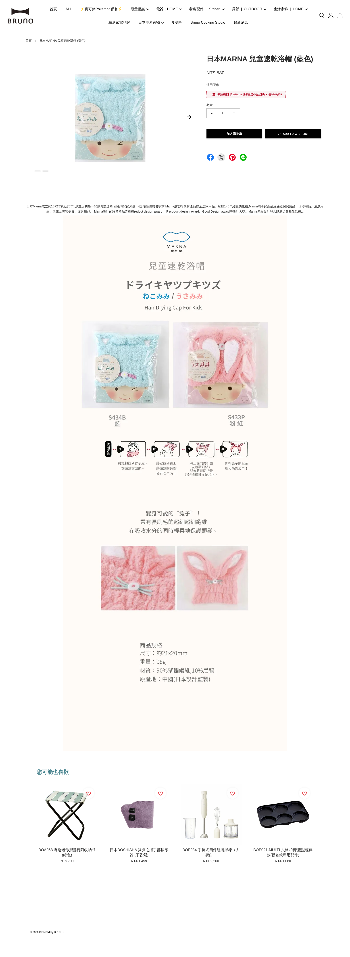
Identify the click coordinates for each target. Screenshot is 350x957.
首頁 (53, 9)
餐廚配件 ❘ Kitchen (207, 9)
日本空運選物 (151, 22)
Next (189, 117)
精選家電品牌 (119, 22)
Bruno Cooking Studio (207, 22)
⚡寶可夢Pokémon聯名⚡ (101, 9)
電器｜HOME (169, 9)
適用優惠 (212, 85)
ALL (68, 9)
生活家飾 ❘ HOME (291, 9)
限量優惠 (140, 9)
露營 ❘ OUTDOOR (249, 9)
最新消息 (241, 22)
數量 (209, 105)
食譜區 (176, 22)
